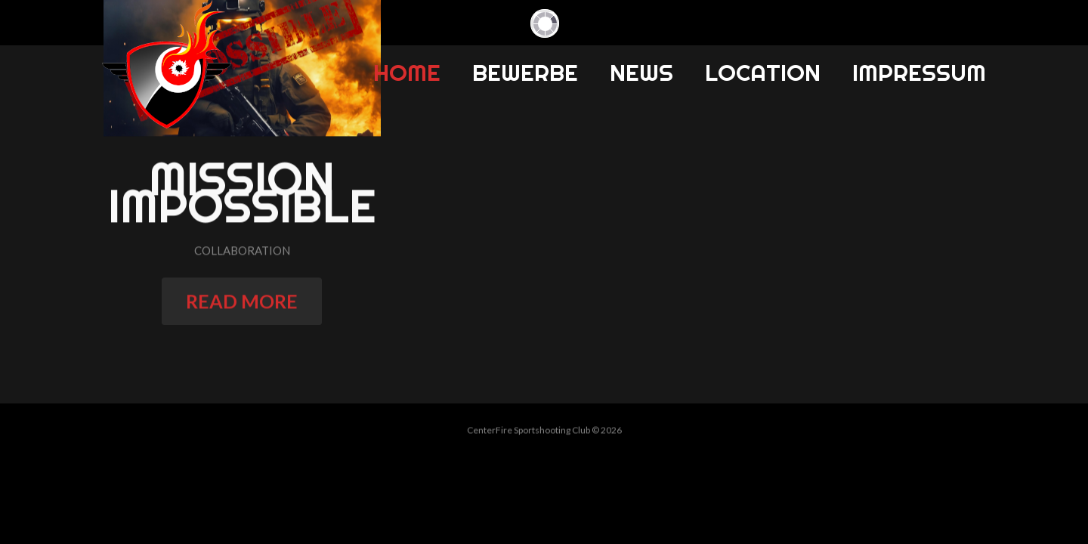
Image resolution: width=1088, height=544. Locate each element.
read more (242, 306)
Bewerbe (525, 72)
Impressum (919, 72)
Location (763, 72)
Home (406, 72)
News (641, 72)
